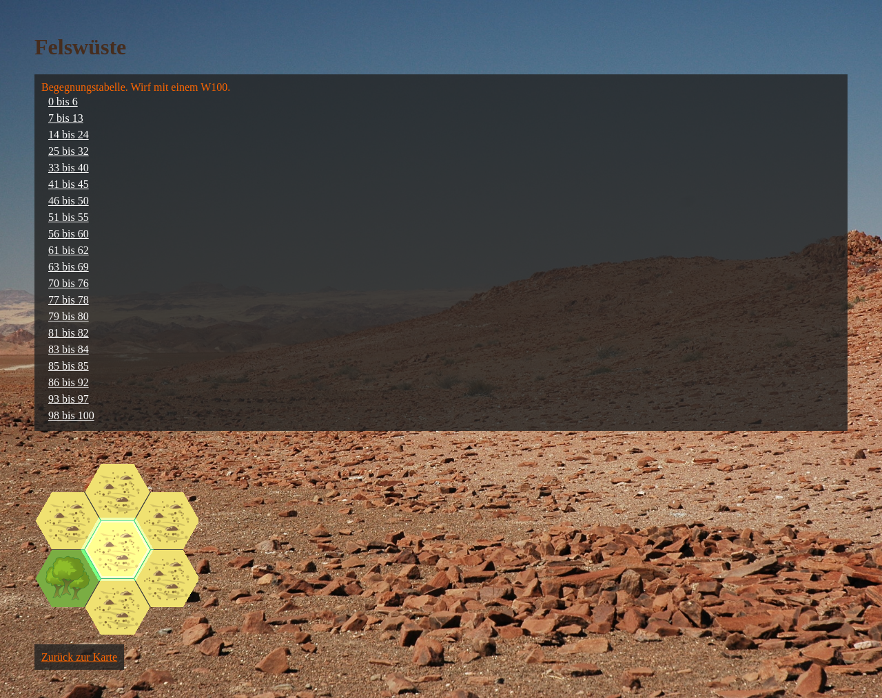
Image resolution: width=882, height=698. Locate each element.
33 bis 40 (68, 167)
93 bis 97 (68, 399)
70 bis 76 (68, 283)
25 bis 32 (68, 151)
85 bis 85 (68, 366)
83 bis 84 (68, 349)
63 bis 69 (68, 267)
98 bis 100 (71, 415)
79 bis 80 (68, 316)
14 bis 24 (68, 134)
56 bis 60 (68, 234)
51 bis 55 (68, 217)
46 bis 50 (68, 201)
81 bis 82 (68, 333)
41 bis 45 (68, 184)
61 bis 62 (68, 250)
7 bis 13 (65, 118)
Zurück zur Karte (79, 657)
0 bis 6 (63, 101)
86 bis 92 (68, 382)
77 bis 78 (68, 300)
